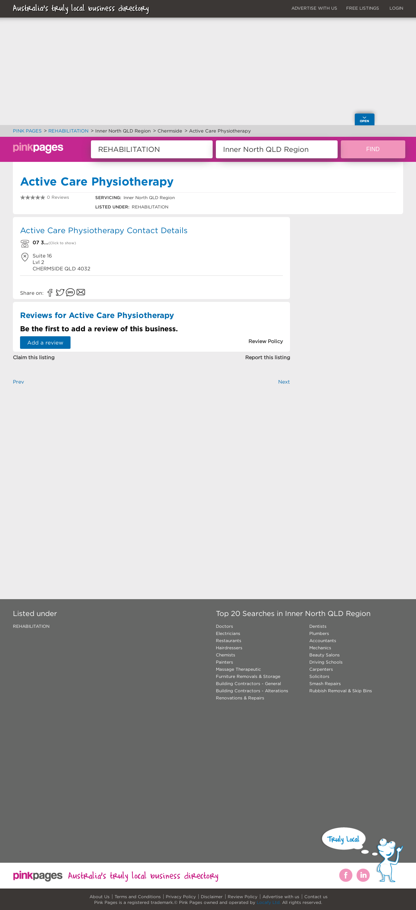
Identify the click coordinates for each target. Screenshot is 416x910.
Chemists (225, 655)
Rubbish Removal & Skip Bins (340, 690)
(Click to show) (62, 243)
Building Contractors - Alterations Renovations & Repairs (252, 694)
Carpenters (321, 669)
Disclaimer (212, 896)
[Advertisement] (151, 480)
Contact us (316, 896)
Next (284, 382)
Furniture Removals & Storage (248, 676)
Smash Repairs (325, 683)
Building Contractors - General (248, 683)
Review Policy (242, 896)
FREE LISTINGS (362, 8)
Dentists (317, 626)
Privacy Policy (181, 896)
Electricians (228, 633)
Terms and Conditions (138, 896)
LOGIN (396, 8)
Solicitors (319, 676)
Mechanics (320, 647)
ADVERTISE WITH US (314, 8)
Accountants (322, 640)
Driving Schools (326, 662)
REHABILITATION (31, 626)
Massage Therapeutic (238, 669)
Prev (18, 382)
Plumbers (319, 633)
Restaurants (228, 640)
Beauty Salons (324, 655)
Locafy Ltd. (269, 902)
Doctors (224, 626)
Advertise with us (280, 896)
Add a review (45, 343)
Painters (224, 662)
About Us (100, 896)
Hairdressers (229, 647)
